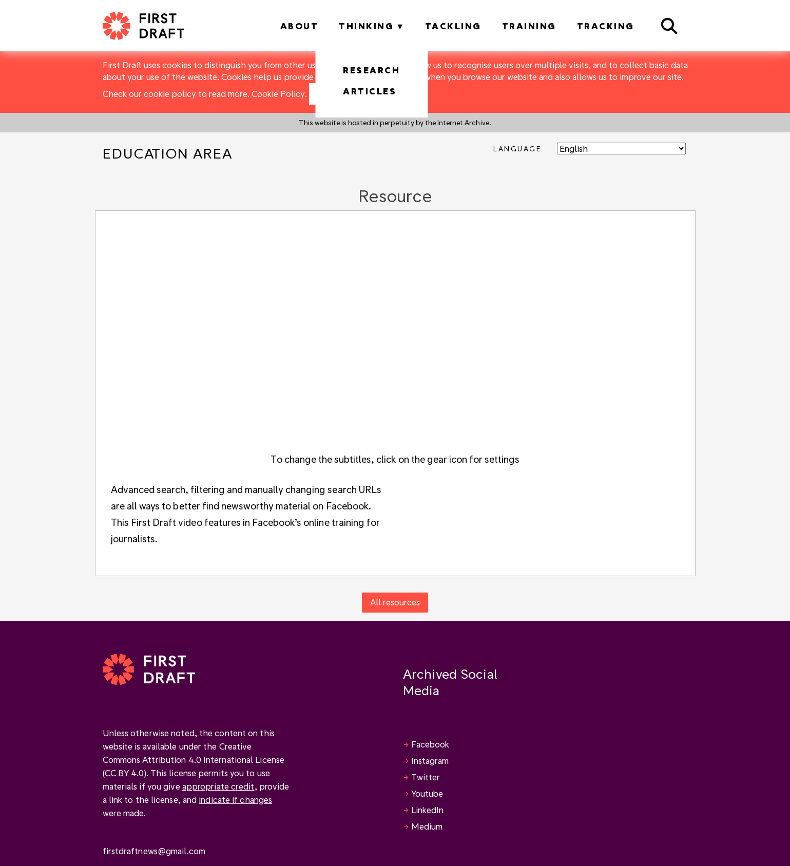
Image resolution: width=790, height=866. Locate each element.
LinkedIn (427, 810)
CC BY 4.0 (124, 773)
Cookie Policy (278, 94)
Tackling (453, 26)
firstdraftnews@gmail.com (154, 851)
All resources (395, 602)
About (299, 26)
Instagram (430, 760)
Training (529, 26)
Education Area (168, 153)
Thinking (366, 26)
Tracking (605, 26)
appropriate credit (218, 786)
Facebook (430, 744)
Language (517, 148)
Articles (369, 91)
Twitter (425, 777)
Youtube (427, 793)
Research (371, 70)
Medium (427, 826)
